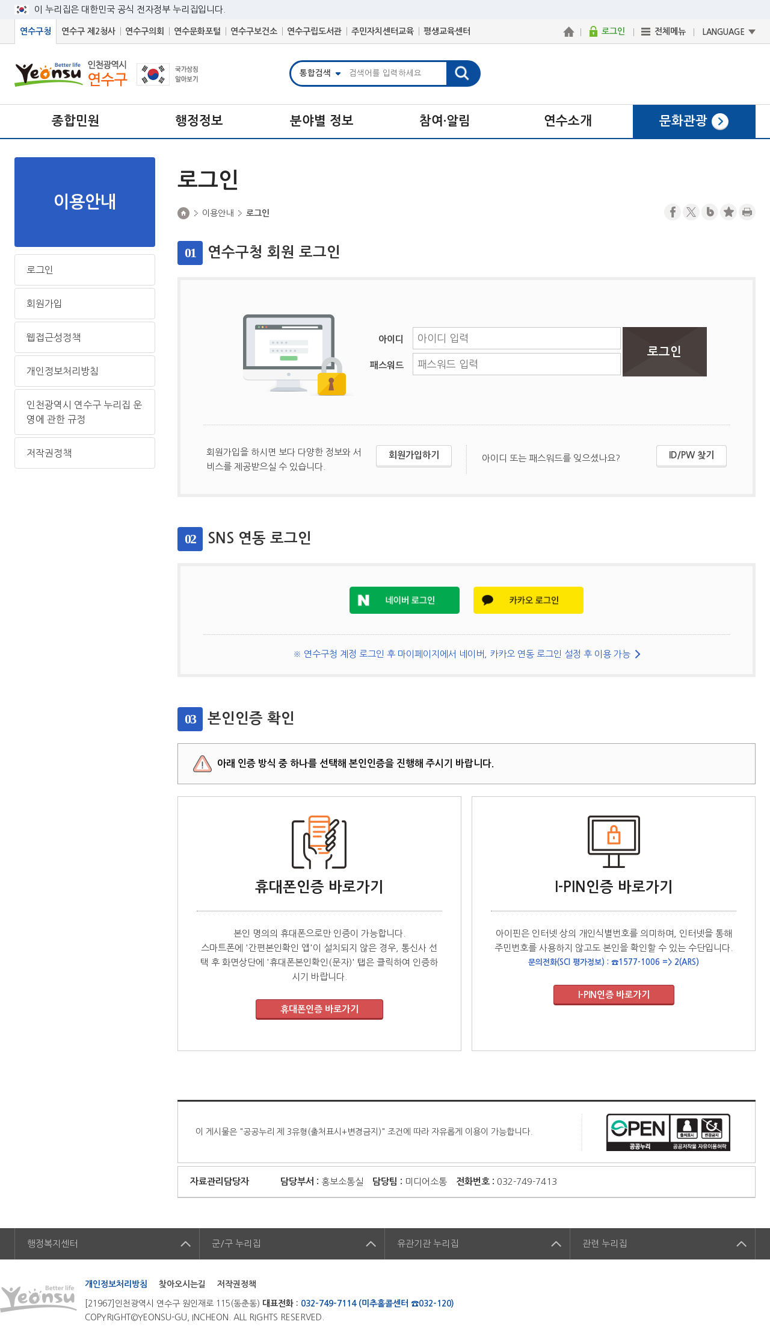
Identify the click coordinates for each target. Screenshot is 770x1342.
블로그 (709, 212)
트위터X (691, 212)
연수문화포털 (197, 31)
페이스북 (672, 212)
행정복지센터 (52, 1243)
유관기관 (427, 1243)
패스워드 (387, 365)
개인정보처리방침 (62, 371)
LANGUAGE (724, 32)
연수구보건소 (253, 31)
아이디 (391, 339)
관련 (604, 1243)
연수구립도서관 (314, 31)
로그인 (40, 270)
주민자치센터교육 (382, 31)
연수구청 (35, 31)
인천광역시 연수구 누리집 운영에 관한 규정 (84, 412)
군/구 (236, 1243)
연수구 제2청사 (88, 31)
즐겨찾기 (728, 212)
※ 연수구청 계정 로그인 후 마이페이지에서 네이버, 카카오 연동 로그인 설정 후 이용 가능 (461, 653)
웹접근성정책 (53, 337)
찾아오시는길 (182, 1284)
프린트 (747, 212)
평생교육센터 (447, 31)
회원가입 (44, 303)
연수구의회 (144, 31)
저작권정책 (49, 453)
